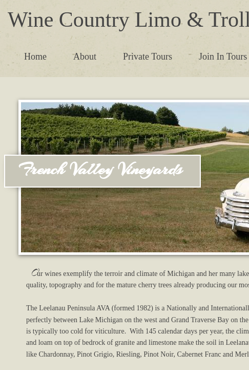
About (84, 56)
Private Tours (147, 56)
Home (35, 56)
